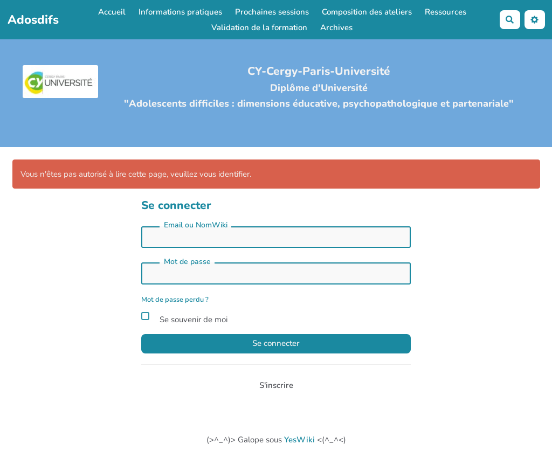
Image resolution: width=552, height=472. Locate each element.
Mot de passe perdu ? (175, 299)
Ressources (445, 11)
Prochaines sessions (272, 11)
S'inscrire (276, 385)
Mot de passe (187, 261)
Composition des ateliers (367, 11)
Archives (336, 27)
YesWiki (299, 439)
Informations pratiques (180, 11)
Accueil (112, 11)
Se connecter (276, 343)
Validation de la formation (259, 27)
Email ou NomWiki (195, 225)
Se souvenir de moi (184, 318)
